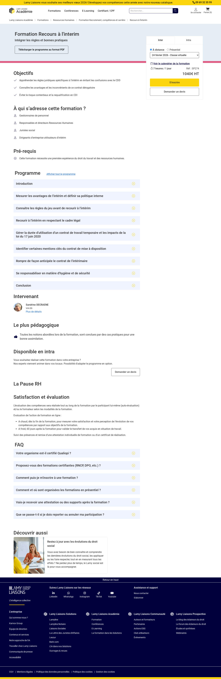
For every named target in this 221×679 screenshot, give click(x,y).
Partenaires (139, 624)
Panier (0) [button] (208, 11)
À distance (158, 49)
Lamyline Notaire (57, 624)
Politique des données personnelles (52, 672)
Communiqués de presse (21, 651)
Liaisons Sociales (57, 628)
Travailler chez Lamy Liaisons (23, 646)
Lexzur (52, 637)
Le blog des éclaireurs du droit (190, 619)
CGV (11, 672)
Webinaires (181, 633)
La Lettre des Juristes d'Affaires (64, 633)
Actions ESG (139, 628)
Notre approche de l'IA (19, 640)
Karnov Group (16, 623)
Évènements (139, 637)
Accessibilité (15, 657)
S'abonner (138, 597)
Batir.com (54, 642)
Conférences (71, 10)
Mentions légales (25, 672)
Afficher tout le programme (61, 174)
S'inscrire (174, 82)
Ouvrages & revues (58, 651)
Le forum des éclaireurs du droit (191, 624)
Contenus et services (19, 634)
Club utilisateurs (141, 633)
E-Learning (88, 10)
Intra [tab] (188, 40)
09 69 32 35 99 (202, 2)
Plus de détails (34, 311)
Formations (54, 10)
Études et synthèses (185, 628)
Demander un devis (125, 371)
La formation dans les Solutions (107, 633)
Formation (97, 619)
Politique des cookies (83, 672)
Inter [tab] (160, 40)
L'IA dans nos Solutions (60, 646)
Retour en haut (110, 579)
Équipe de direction (18, 629)
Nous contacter (141, 593)
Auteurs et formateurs (144, 619)
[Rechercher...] (175, 10)
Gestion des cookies (105, 672)
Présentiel (175, 49)
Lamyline (53, 619)
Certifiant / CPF (106, 10)
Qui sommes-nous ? (18, 617)
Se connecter (196, 11)
